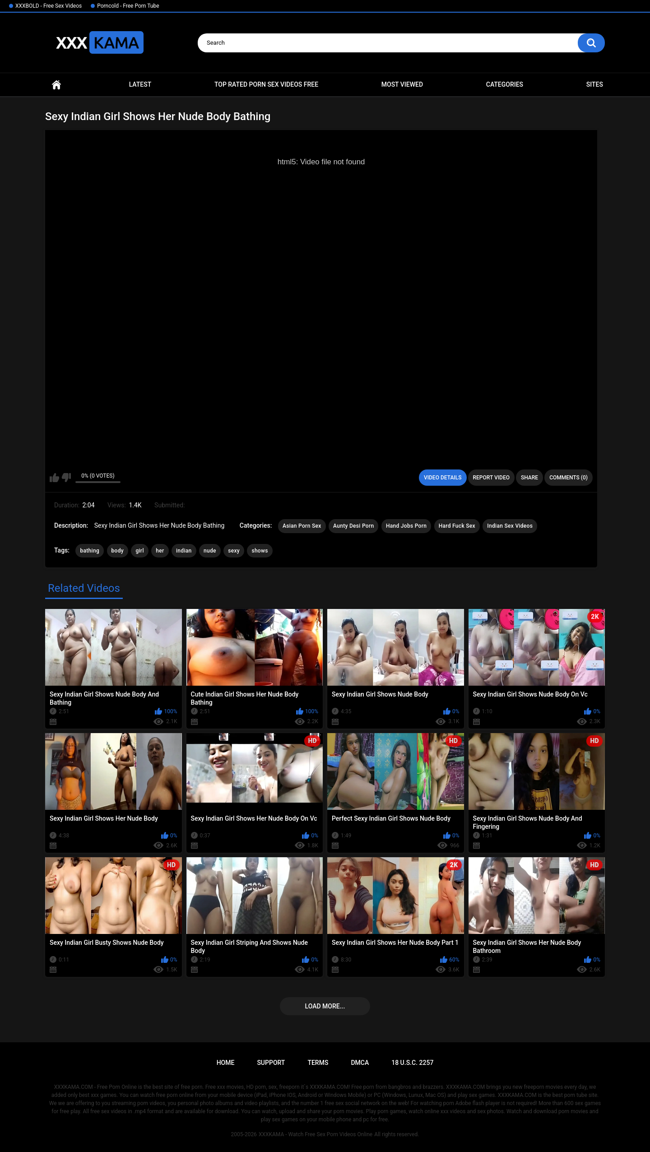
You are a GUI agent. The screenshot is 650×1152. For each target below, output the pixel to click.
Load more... (325, 1006)
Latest (140, 84)
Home (56, 84)
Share (529, 477)
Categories (504, 84)
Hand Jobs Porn (406, 526)
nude (210, 551)
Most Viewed (402, 84)
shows (259, 551)
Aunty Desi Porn (353, 526)
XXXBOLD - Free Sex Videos (48, 6)
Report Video (491, 477)
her (160, 551)
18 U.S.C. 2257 (412, 1062)
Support (271, 1062)
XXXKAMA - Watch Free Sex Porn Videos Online (315, 1134)
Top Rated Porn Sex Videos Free (266, 84)
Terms (317, 1062)
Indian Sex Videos (510, 526)
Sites (594, 84)
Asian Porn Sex (302, 526)
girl (139, 551)
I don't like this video (66, 477)
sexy (234, 551)
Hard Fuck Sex (457, 526)
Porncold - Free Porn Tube (128, 6)
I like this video (54, 477)
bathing (89, 551)
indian (184, 551)
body (117, 551)
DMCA (360, 1062)
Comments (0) (568, 477)
